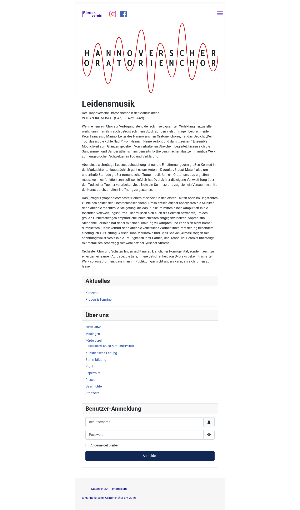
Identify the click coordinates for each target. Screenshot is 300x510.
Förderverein (94, 340)
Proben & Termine (98, 299)
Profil (89, 366)
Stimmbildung (95, 360)
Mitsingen (92, 334)
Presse (90, 380)
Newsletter (93, 327)
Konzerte (91, 293)
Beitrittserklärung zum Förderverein (111, 346)
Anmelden (150, 456)
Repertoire (92, 373)
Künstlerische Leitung (101, 353)
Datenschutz (99, 489)
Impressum (119, 489)
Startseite (92, 393)
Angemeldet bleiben (104, 445)
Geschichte (93, 386)
